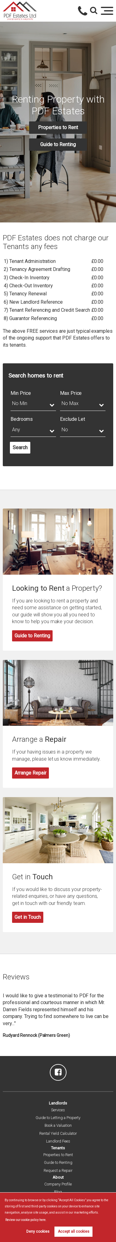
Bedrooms (22, 419)
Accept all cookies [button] (73, 1231)
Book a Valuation (58, 1125)
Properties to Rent (58, 127)
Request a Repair (58, 1170)
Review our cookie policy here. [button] (25, 1220)
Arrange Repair (30, 773)
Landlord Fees (58, 1141)
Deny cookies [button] (37, 1231)
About (58, 1177)
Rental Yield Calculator (58, 1133)
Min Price (21, 393)
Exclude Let (72, 419)
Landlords (58, 1103)
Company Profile (58, 1184)
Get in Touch (28, 917)
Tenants (58, 1148)
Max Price (71, 393)
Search (20, 447)
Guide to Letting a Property (58, 1117)
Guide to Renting (58, 144)
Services (58, 1110)
